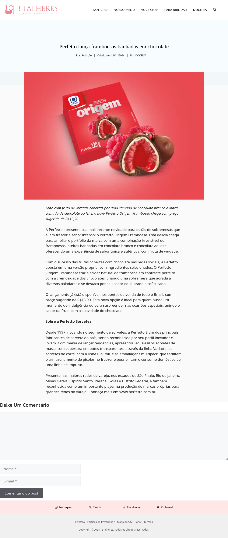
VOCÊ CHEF (149, 9)
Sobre (138, 522)
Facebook (133, 507)
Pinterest (167, 507)
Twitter (98, 507)
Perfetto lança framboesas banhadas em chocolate (114, 46)
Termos (148, 522)
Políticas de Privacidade (101, 522)
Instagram (66, 507)
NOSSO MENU (124, 9)
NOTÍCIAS (100, 9)
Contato (80, 522)
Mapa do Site (125, 522)
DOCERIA (200, 9)
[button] (215, 9)
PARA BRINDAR (175, 9)
